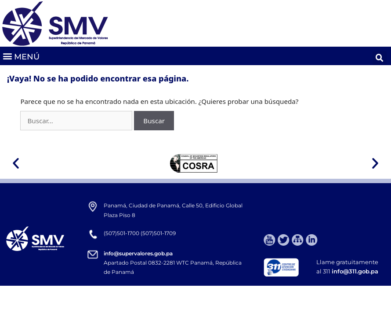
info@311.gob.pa (355, 271)
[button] (21, 56)
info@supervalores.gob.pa (138, 253)
